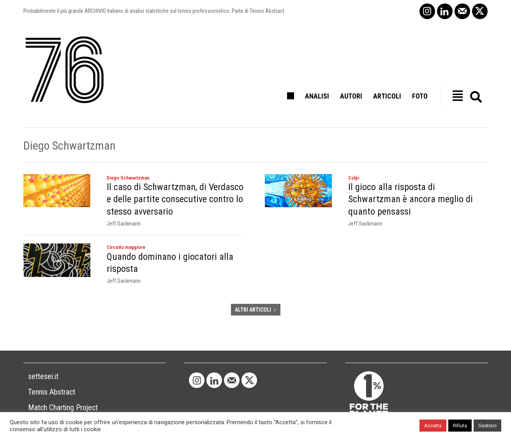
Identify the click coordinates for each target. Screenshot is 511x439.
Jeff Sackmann (124, 218)
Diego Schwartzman (130, 178)
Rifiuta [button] (460, 425)
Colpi (354, 178)
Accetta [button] (433, 425)
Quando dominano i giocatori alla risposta (169, 251)
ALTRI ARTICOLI (256, 297)
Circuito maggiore (128, 242)
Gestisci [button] (487, 425)
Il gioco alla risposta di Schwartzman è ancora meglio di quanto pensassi (417, 192)
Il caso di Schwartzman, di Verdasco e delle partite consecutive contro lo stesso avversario (173, 197)
